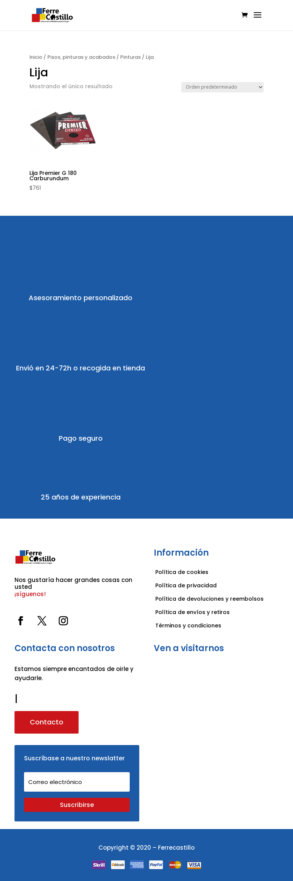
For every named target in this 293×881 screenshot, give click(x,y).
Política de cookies (181, 572)
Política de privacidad (186, 585)
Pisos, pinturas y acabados (81, 57)
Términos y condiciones (189, 625)
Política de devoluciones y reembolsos (209, 599)
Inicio (35, 57)
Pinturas (130, 57)
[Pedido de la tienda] (222, 87)
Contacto (46, 722)
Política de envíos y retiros (192, 612)
